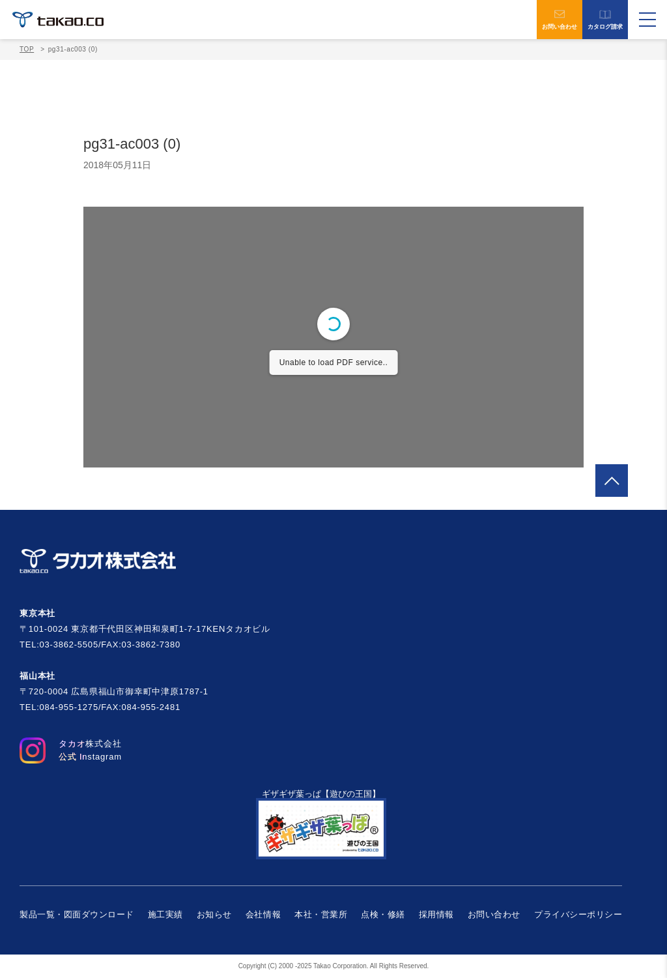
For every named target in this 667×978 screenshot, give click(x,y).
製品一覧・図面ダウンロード (77, 914)
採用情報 (436, 914)
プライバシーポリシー (578, 914)
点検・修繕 (383, 914)
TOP (27, 49)
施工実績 (165, 914)
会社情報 (263, 914)
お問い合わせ (559, 19)
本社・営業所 (320, 914)
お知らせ (214, 914)
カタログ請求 (605, 20)
